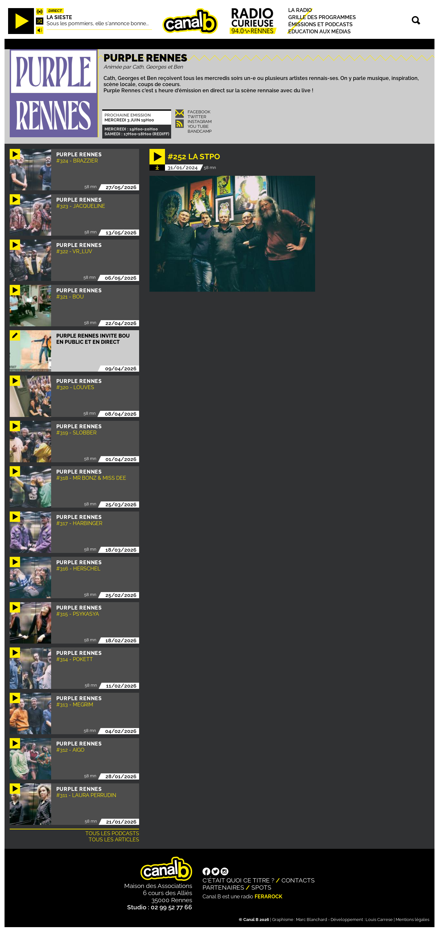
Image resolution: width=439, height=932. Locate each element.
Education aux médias (319, 32)
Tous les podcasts (112, 833)
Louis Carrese (379, 919)
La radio (300, 10)
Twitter (197, 116)
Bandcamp (200, 131)
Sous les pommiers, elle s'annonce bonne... (98, 23)
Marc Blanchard (311, 919)
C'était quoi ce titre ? (238, 880)
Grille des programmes (322, 17)
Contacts (298, 880)
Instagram (200, 121)
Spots (261, 887)
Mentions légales (412, 919)
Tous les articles (114, 840)
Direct (55, 11)
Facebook (199, 111)
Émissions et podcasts (320, 24)
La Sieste (59, 17)
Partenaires (223, 887)
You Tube (198, 126)
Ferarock (268, 896)
